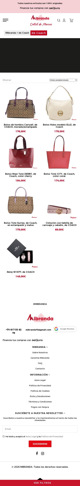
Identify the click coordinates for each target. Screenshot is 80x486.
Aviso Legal (40, 380)
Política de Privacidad (40, 385)
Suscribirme (40, 444)
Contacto (40, 368)
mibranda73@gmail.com (38, 330)
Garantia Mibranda (40, 358)
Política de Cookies (40, 391)
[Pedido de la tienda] (63, 80)
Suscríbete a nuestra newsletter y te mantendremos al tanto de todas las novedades (40, 419)
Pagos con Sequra (40, 407)
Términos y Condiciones (40, 401)
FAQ (40, 363)
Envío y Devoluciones (40, 396)
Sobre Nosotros (40, 352)
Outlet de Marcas (41, 24)
